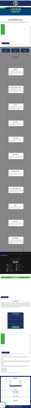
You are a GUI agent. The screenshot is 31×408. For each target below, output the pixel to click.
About (6, 43)
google (15, 402)
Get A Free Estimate (4, 255)
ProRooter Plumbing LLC (22, 21)
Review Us (2, 405)
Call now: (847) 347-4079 (15, 11)
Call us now (2, 372)
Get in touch (5, 352)
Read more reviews (4, 297)
